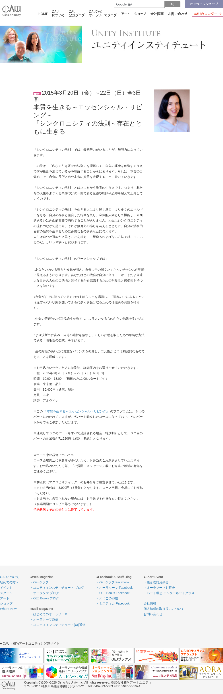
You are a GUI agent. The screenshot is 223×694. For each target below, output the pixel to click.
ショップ (140, 13)
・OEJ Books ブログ (44, 598)
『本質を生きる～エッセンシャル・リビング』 (76, 411)
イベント (6, 587)
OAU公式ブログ (77, 13)
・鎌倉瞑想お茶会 (156, 582)
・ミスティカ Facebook (112, 603)
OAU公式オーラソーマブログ (101, 13)
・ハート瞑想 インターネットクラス (169, 593)
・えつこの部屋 (107, 598)
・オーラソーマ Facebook (114, 587)
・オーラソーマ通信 (44, 619)
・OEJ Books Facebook (112, 593)
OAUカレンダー (206, 13)
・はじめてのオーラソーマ (49, 614)
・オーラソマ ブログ (44, 593)
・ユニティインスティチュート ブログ (57, 587)
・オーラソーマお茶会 (159, 587)
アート (123, 13)
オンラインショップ (204, 4)
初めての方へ (9, 582)
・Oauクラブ (39, 582)
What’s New (8, 609)
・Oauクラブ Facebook (112, 582)
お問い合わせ (178, 13)
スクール (6, 593)
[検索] (138, 5)
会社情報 (157, 13)
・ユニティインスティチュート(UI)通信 (57, 625)
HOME (44, 13)
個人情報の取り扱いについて (164, 609)
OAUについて (58, 13)
